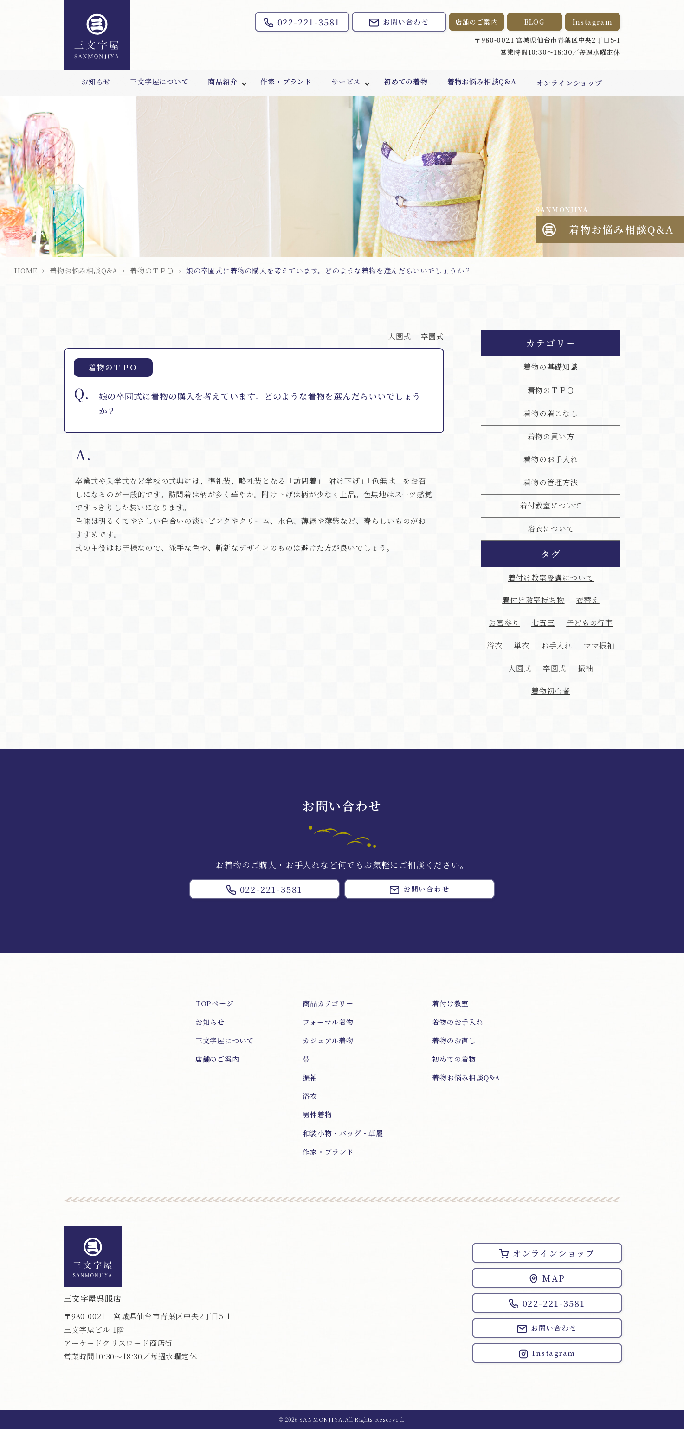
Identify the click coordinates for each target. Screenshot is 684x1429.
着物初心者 (550, 691)
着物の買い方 (551, 436)
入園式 (399, 336)
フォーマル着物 (328, 1022)
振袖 (586, 668)
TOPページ (214, 1003)
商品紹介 (221, 83)
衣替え (587, 600)
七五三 (543, 622)
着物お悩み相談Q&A (484, 83)
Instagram (593, 21)
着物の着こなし (550, 413)
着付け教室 (450, 1003)
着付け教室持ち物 (533, 600)
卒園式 (432, 336)
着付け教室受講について (551, 577)
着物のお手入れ (550, 459)
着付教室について (551, 505)
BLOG (534, 21)
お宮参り (504, 622)
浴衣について (551, 528)
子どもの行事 (589, 622)
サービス (346, 83)
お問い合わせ (399, 22)
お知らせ (93, 83)
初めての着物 (408, 83)
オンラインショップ (573, 83)
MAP (547, 1278)
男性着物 (317, 1114)
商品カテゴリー (328, 1003)
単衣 (521, 645)
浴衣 (495, 645)
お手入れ (556, 645)
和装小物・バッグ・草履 (343, 1133)
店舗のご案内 (476, 21)
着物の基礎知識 (550, 367)
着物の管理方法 (550, 482)
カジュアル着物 (328, 1040)
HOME (26, 270)
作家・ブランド (286, 83)
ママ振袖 (599, 645)
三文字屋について (157, 83)
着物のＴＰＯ (152, 270)
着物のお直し (454, 1040)
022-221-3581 (302, 22)
